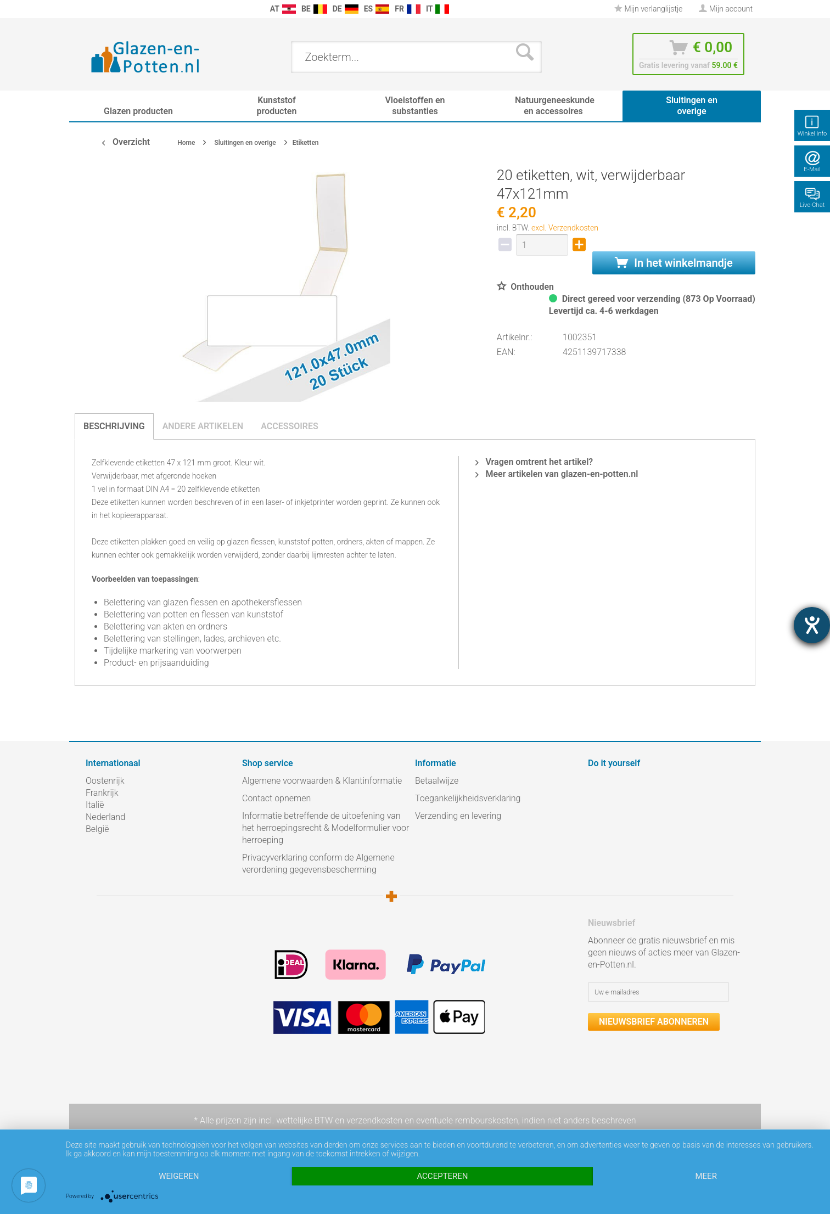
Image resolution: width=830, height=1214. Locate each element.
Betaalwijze (436, 780)
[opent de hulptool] (812, 625)
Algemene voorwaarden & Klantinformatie (322, 780)
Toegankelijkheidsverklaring (467, 798)
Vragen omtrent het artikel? (534, 462)
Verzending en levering (458, 816)
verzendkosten (374, 1120)
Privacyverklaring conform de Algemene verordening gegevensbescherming (318, 863)
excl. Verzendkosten (564, 227)
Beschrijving (114, 426)
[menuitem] (91, 9)
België (97, 829)
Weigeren (179, 1176)
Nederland (105, 817)
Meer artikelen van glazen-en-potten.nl (556, 474)
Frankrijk (102, 793)
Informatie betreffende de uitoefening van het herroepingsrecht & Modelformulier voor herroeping (325, 828)
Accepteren (442, 1176)
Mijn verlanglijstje (648, 8)
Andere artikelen (203, 426)
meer (705, 1176)
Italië (95, 805)
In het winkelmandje (673, 262)
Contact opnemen (276, 798)
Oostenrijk (105, 780)
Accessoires (289, 426)
